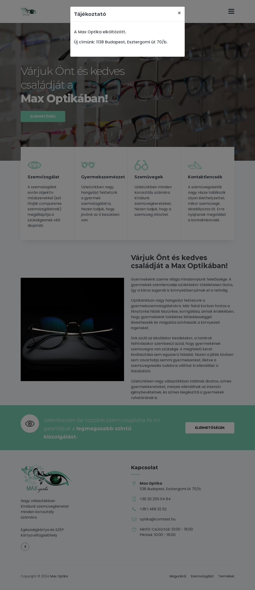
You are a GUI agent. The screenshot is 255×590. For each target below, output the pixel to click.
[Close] (179, 13)
